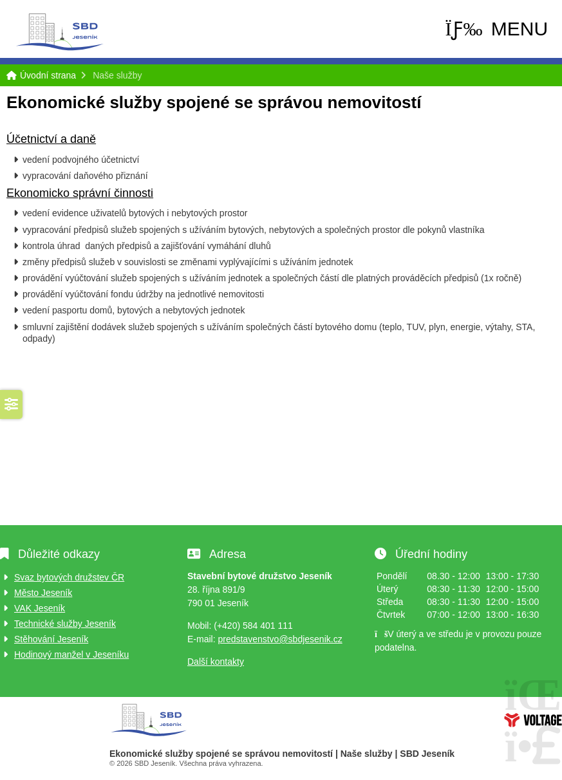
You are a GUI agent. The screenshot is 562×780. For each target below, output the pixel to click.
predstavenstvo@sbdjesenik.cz (280, 639)
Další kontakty (215, 661)
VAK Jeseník (39, 608)
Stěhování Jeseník (51, 639)
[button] (496, 29)
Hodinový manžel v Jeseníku (71, 654)
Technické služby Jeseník (65, 623)
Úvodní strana (59, 32)
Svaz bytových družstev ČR (69, 577)
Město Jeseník (43, 593)
